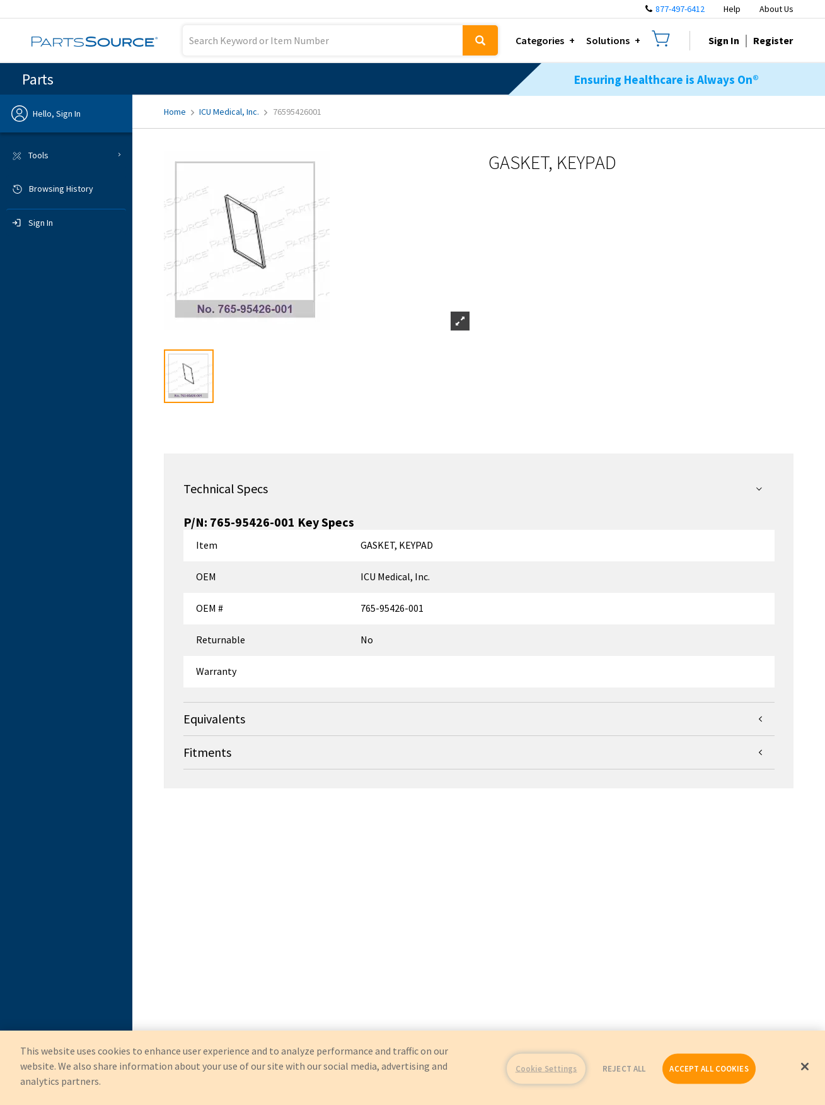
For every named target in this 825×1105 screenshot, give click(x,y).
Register (773, 40)
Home (179, 111)
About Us (776, 9)
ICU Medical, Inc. (233, 111)
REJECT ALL (624, 1068)
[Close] (805, 1066)
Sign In (723, 40)
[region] (412, 1068)
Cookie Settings (546, 1068)
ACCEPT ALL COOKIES (708, 1068)
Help (732, 9)
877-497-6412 (680, 9)
